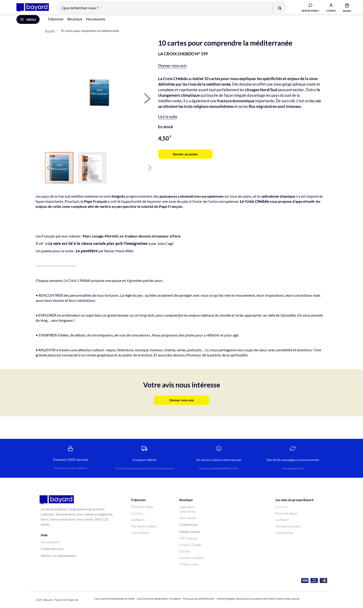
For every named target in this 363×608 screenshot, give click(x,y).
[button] (327, 10)
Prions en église (286, 513)
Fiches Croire (188, 564)
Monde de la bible (287, 526)
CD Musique (188, 538)
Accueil (49, 37)
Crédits (271, 598)
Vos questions (50, 542)
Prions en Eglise (142, 507)
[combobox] (168, 10)
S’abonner (56, 25)
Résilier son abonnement (58, 556)
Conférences (188, 525)
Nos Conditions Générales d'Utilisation (159, 598)
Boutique (74, 25)
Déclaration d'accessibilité (251, 598)
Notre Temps (140, 533)
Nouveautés (95, 25)
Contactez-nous (52, 549)
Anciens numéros (191, 558)
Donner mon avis (172, 71)
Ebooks (184, 551)
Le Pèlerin (138, 520)
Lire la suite (167, 122)
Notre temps (284, 533)
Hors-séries (187, 518)
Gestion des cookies (288, 598)
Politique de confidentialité (198, 598)
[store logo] (29, 10)
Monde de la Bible (143, 526)
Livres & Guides (190, 545)
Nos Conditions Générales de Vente (114, 598)
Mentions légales (225, 598)
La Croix (137, 513)
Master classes (189, 531)
